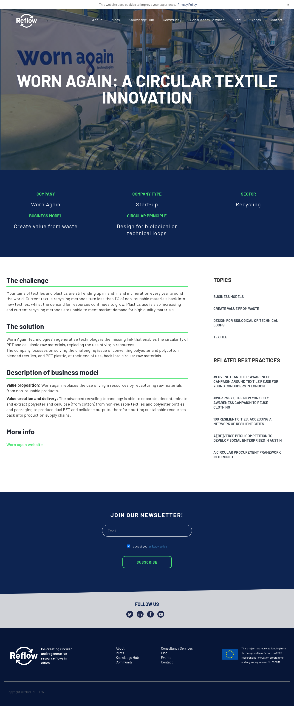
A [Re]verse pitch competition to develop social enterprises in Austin (247, 437)
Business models (228, 296)
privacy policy (158, 546)
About (97, 19)
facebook (274, 693)
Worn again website (24, 444)
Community (172, 19)
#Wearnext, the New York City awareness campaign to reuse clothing (241, 402)
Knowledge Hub (141, 19)
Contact (276, 19)
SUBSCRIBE (147, 562)
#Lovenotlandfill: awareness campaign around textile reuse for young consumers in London (245, 381)
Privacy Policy (187, 4)
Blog (237, 19)
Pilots (115, 19)
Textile (220, 337)
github (283, 693)
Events (255, 19)
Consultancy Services (207, 19)
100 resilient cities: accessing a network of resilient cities (242, 421)
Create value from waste (236, 308)
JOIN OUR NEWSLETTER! (147, 515)
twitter (265, 693)
